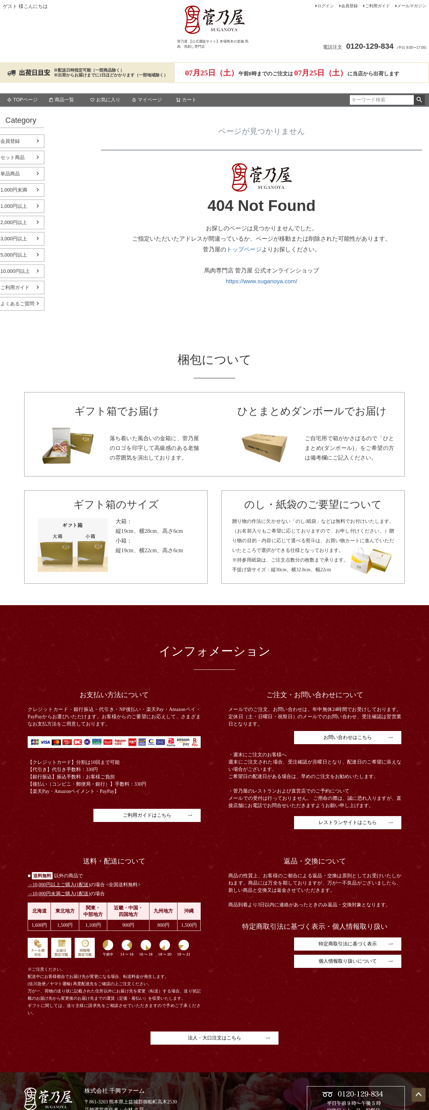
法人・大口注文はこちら (214, 1037)
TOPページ (22, 99)
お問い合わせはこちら (347, 737)
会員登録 (349, 5)
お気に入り (105, 99)
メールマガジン (411, 5)
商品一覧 (61, 99)
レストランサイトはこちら (348, 822)
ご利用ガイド (377, 5)
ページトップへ (419, 1095)
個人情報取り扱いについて (348, 961)
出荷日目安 (34, 72)
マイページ (146, 99)
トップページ (244, 249)
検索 (419, 100)
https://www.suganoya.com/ (262, 281)
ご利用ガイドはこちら (147, 815)
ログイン (325, 5)
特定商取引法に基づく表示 (348, 943)
